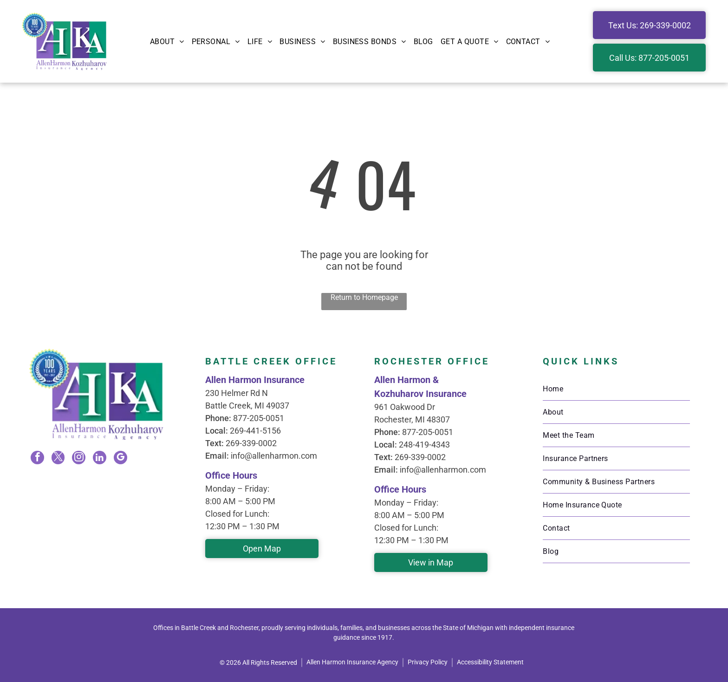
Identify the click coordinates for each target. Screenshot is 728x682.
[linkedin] (99, 458)
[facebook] (38, 458)
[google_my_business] (119, 458)
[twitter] (58, 458)
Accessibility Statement (490, 662)
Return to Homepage (364, 297)
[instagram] (78, 458)
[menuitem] (167, 41)
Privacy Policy (428, 662)
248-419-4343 (424, 444)
